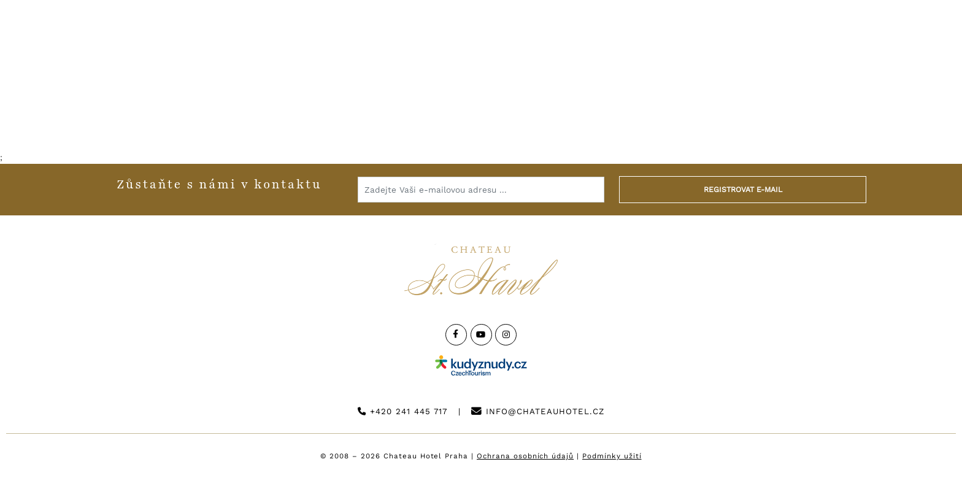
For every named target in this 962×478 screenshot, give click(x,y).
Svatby (457, 113)
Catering (621, 113)
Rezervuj (897, 44)
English (809, 43)
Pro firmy (535, 113)
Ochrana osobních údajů (525, 456)
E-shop (758, 113)
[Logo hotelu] (481, 52)
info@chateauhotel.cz (537, 411)
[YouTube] (481, 334)
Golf (692, 113)
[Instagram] (506, 334)
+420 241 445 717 (402, 411)
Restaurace (285, 113)
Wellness (378, 113)
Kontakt (731, 43)
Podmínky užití (611, 456)
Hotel (202, 113)
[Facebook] (456, 334)
